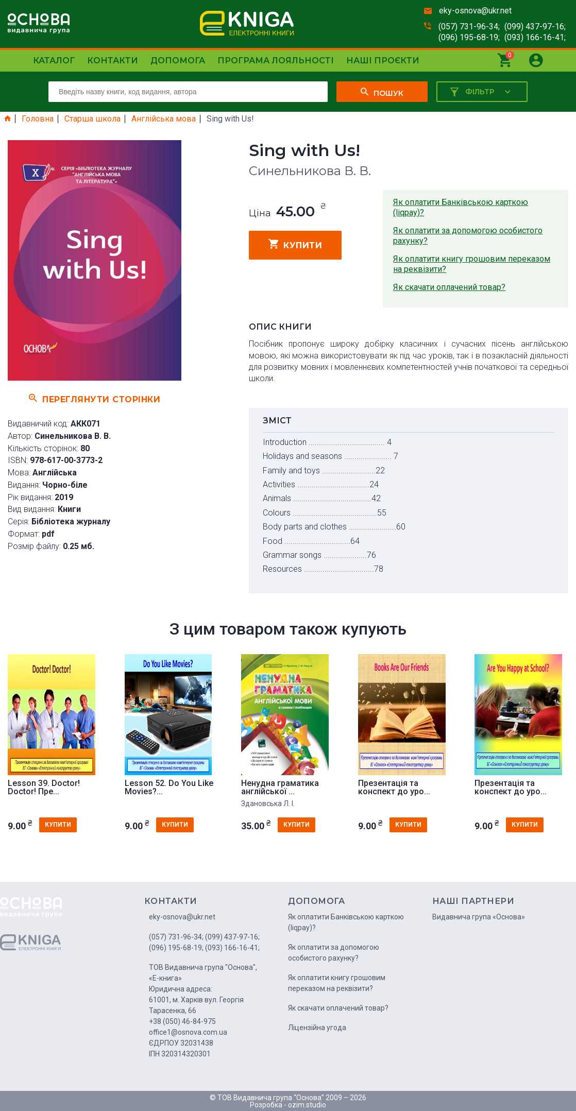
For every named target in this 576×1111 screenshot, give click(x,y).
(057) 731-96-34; (469, 26)
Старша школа (92, 119)
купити (295, 244)
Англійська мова (163, 119)
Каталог (54, 60)
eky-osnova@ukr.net (475, 10)
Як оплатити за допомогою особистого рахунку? (468, 236)
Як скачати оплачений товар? (449, 287)
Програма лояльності (275, 60)
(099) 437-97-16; (535, 26)
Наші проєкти (382, 60)
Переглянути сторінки (95, 398)
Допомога (177, 60)
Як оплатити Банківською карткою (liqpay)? (460, 207)
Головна (38, 119)
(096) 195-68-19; (469, 37)
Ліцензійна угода (317, 1027)
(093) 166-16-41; (535, 37)
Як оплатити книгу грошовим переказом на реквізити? (471, 264)
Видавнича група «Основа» (478, 917)
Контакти (112, 60)
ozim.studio (307, 1104)
